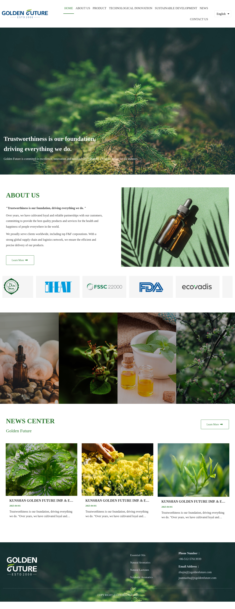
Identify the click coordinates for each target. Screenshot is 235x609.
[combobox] (222, 13)
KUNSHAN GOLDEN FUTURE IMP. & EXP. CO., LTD (41, 499)
